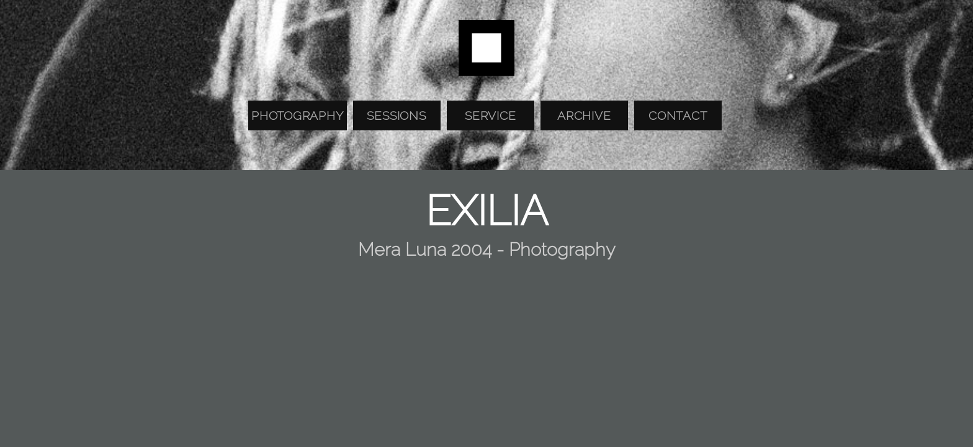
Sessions (396, 115)
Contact (677, 115)
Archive (584, 115)
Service (490, 115)
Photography (297, 115)
